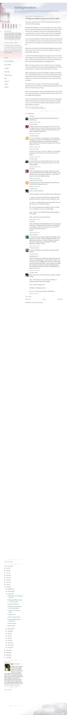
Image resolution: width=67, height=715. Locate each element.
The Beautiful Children (39, 108)
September (10, 628)
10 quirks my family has (13, 604)
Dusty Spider (32, 234)
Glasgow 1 (6, 81)
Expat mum (32, 124)
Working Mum (32, 247)
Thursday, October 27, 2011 (34, 232)
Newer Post (28, 299)
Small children (7, 64)
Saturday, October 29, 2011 (34, 270)
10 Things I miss (11, 614)
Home (44, 299)
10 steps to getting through (13, 617)
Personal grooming (8, 61)
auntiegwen (32, 188)
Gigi (30, 116)
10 (30, 108)
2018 (7, 570)
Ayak (30, 168)
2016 (7, 575)
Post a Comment (28, 296)
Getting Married (8, 75)
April (9, 640)
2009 (7, 652)
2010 (7, 650)
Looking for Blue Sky (34, 180)
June (9, 635)
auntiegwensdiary (25, 7)
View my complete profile (12, 685)
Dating (6, 57)
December (10, 589)
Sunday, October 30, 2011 (34, 293)
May (9, 638)
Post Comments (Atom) (37, 302)
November (10, 591)
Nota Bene (31, 159)
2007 (7, 657)
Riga (5, 78)
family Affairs (32, 149)
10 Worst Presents (11, 623)
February (10, 645)
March (9, 642)
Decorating (7, 71)
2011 (7, 587)
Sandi (30, 221)
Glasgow (6, 87)
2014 (7, 580)
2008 (7, 655)
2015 (7, 577)
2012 (7, 584)
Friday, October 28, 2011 (34, 254)
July (9, 633)
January (10, 647)
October (10, 593)
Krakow (6, 84)
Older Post (60, 299)
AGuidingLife (32, 135)
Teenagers (6, 68)
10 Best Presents (11, 625)
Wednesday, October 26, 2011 (34, 122)
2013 (7, 582)
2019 (7, 568)
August (9, 631)
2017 (7, 573)
